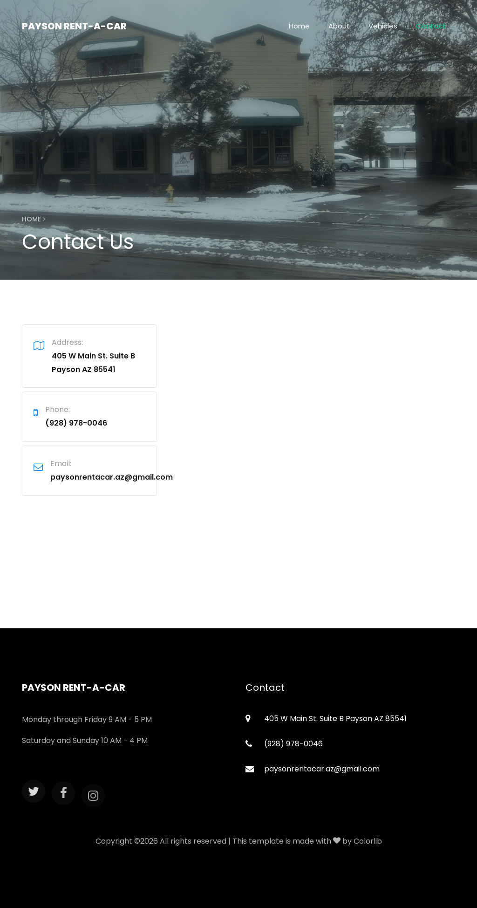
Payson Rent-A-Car (74, 26)
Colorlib (368, 841)
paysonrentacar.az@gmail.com (111, 477)
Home (299, 26)
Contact (431, 26)
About (339, 26)
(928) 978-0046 (76, 423)
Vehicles (382, 26)
